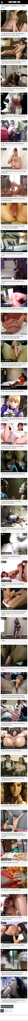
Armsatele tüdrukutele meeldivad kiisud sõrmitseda (13, 419)
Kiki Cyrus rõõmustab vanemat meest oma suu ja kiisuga (13, 89)
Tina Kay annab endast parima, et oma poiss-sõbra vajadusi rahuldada (13, 62)
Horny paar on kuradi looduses (11, 890)
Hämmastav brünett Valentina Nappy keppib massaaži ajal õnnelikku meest (13, 696)
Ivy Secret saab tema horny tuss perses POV (13, 669)
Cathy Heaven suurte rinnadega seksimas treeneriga (11, 502)
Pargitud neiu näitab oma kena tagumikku (11, 557)
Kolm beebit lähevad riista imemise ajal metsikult (13, 172)
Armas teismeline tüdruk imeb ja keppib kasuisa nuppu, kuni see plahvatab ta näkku (13, 613)
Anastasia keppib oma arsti (9, 862)
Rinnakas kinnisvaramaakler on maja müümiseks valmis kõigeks (12, 227)
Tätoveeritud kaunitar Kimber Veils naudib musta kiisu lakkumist (12, 337)
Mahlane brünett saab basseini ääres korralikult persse (12, 779)
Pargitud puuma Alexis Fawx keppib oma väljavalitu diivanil (12, 447)
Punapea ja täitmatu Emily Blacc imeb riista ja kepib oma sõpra (13, 1001)
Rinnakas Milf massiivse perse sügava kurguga (13, 529)
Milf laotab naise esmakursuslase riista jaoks (13, 117)
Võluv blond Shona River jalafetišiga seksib (12, 584)
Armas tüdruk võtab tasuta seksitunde (13, 474)
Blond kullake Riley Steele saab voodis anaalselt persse (13, 199)
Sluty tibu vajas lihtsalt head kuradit (12, 309)
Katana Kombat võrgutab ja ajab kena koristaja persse (13, 724)
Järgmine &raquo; (7, 1006)
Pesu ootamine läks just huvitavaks (12, 391)
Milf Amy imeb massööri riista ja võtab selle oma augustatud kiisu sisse (13, 364)
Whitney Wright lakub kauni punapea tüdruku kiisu (12, 946)
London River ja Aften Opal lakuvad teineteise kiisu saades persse (12, 34)
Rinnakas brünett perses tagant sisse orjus (12, 282)
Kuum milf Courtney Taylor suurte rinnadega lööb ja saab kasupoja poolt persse (13, 835)
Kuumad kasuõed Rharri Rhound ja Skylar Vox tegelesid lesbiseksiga (12, 973)
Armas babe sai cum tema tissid (11, 751)
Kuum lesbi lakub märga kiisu (10, 806)
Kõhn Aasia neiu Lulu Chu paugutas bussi (12, 144)
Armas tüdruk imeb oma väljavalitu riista (12, 254)
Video (3, 640)
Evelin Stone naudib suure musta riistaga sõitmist (11, 918)
